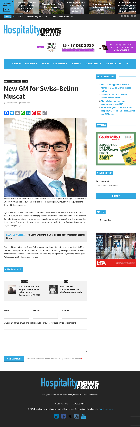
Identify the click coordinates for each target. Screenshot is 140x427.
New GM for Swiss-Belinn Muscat (41, 92)
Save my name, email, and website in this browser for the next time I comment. (41, 323)
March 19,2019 (11, 103)
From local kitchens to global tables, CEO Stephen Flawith (43, 16)
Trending (7, 16)
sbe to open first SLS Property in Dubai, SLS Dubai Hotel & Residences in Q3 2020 (29, 290)
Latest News (15, 81)
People (24, 81)
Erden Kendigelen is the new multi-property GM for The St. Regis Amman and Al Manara (118, 110)
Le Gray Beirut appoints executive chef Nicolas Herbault (71, 289)
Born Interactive (106, 409)
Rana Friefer (24, 103)
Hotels (6, 81)
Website (65, 310)
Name (7, 310)
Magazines (79, 403)
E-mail (36, 310)
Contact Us (61, 403)
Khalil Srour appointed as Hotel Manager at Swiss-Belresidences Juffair (116, 87)
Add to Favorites (13, 269)
